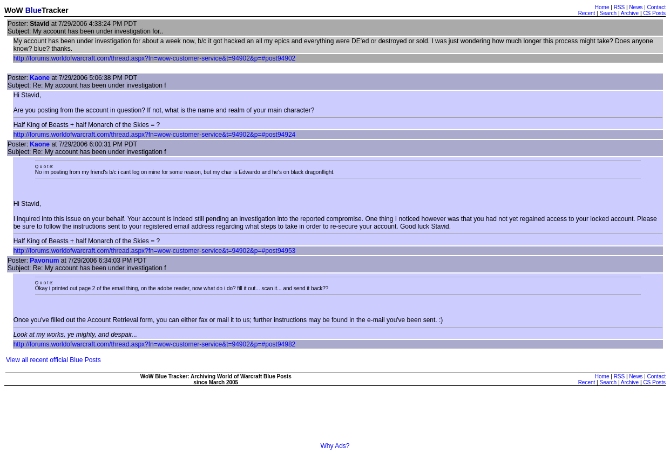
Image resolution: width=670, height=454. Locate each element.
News (635, 7)
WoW (13, 10)
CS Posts (654, 13)
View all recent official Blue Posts (53, 360)
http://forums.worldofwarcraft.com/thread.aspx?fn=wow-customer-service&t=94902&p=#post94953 (154, 251)
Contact (656, 7)
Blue (33, 10)
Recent (586, 13)
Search (608, 13)
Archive (630, 13)
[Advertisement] (335, 417)
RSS (619, 7)
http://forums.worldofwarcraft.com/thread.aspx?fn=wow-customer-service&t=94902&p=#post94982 (154, 344)
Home (602, 7)
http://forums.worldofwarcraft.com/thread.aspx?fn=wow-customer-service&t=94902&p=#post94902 (154, 58)
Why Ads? (334, 446)
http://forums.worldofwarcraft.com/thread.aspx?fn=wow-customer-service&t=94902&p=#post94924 (154, 134)
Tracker (55, 10)
